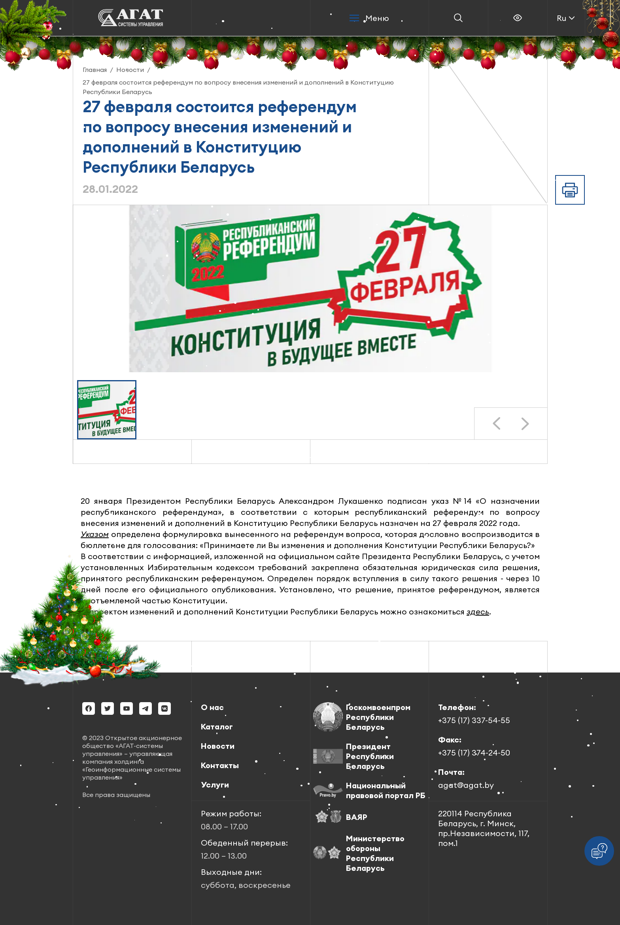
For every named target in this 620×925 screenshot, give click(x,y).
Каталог (217, 726)
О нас (212, 707)
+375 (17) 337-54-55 (474, 720)
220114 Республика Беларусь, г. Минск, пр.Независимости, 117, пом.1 (483, 828)
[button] (106, 409)
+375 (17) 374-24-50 (474, 752)
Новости (217, 746)
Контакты (220, 765)
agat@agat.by (466, 785)
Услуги (215, 784)
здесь (478, 611)
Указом (95, 534)
